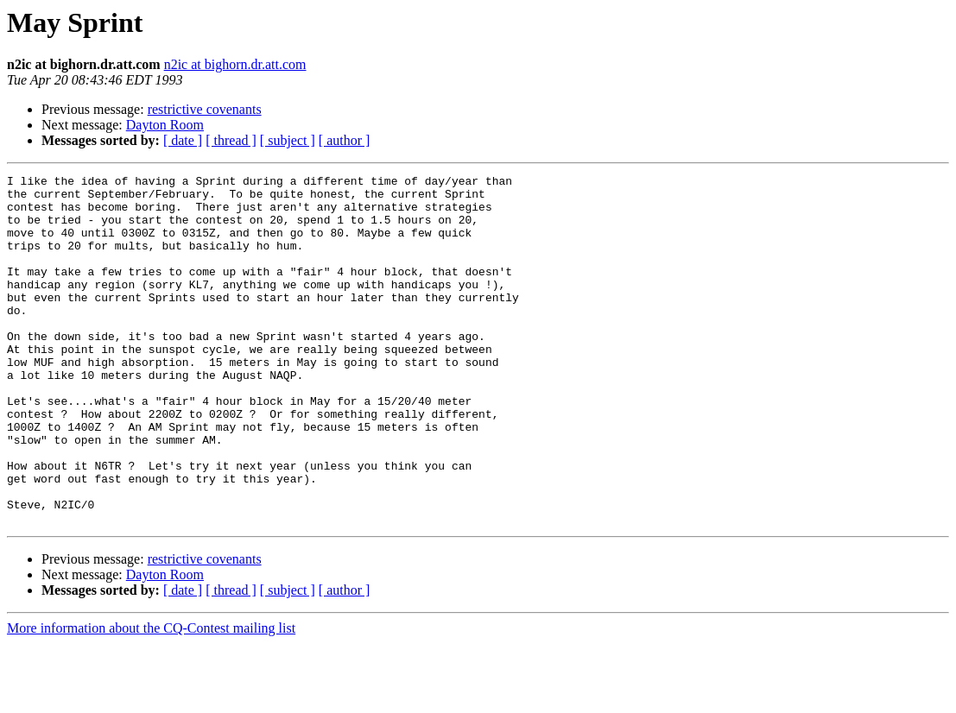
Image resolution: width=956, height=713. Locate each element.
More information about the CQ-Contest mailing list (151, 698)
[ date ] (182, 140)
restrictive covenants (205, 109)
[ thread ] (231, 140)
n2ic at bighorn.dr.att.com (235, 64)
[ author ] (344, 140)
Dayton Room (165, 124)
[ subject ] (287, 140)
